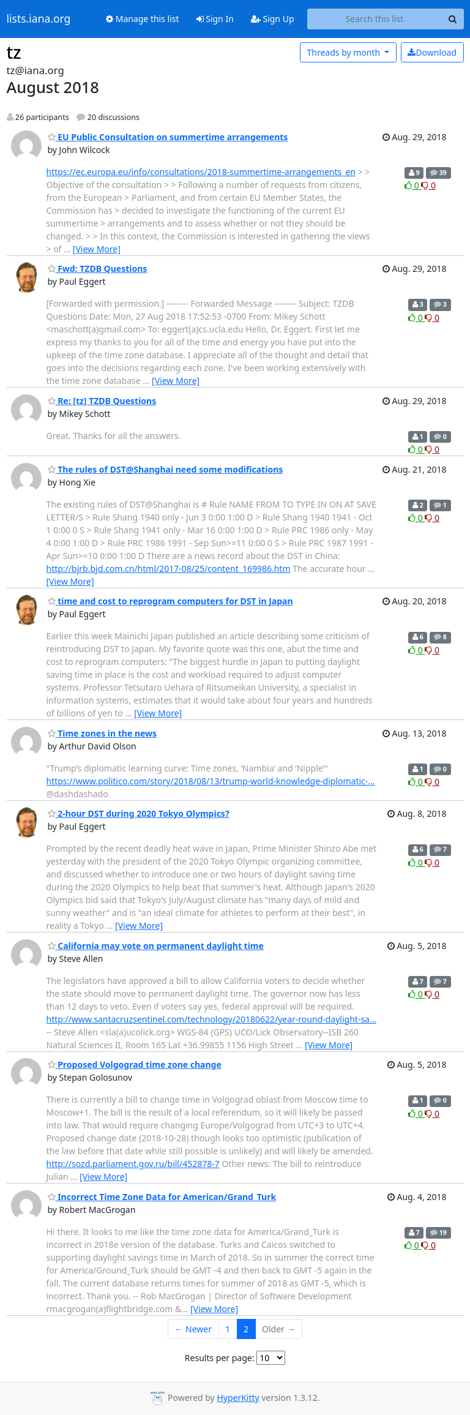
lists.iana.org (39, 19)
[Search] (453, 19)
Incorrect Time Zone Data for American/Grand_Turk (162, 1197)
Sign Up (272, 18)
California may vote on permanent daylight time (156, 945)
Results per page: (220, 1358)
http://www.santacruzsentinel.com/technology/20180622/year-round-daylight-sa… (212, 1019)
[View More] (97, 249)
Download (432, 52)
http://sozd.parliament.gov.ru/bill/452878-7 (133, 1163)
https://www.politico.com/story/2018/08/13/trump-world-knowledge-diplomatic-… (211, 781)
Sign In (215, 18)
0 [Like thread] (413, 185)
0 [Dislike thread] (428, 185)
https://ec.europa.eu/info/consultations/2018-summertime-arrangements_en (201, 172)
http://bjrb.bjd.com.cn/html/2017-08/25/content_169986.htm (169, 568)
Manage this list (142, 18)
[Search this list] (374, 19)
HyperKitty (238, 1397)
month (344, 52)
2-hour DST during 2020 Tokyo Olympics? (138, 813)
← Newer (193, 1329)
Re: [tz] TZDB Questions (102, 401)
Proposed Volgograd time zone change (135, 1064)
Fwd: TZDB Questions (97, 268)
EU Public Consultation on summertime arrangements (168, 137)
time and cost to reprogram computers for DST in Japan (170, 601)
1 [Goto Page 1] (227, 1329)
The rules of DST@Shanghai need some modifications (165, 469)
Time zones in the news (102, 733)
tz (14, 52)
